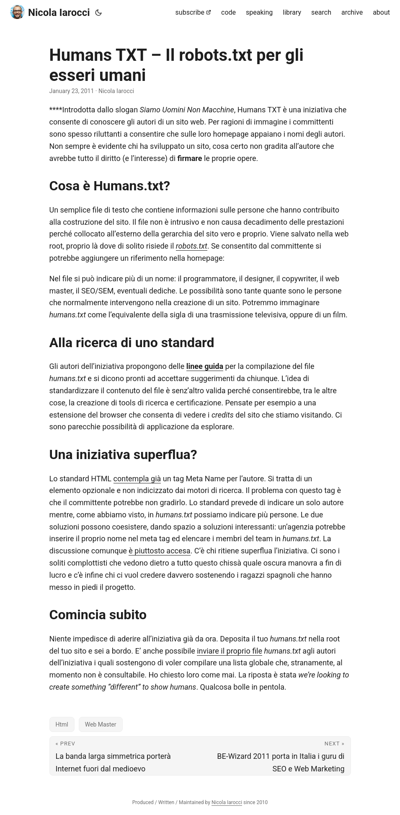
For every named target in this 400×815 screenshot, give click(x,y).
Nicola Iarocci (50, 12)
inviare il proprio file (229, 650)
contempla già (137, 478)
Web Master (100, 724)
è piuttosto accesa (159, 550)
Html (62, 724)
